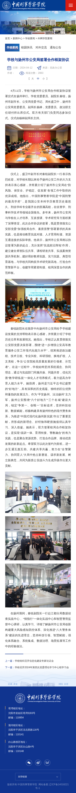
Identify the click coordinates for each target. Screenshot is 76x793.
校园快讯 (26, 47)
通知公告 (55, 47)
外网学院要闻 (45, 38)
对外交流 (41, 47)
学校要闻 (30, 38)
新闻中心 (17, 38)
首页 (7, 38)
